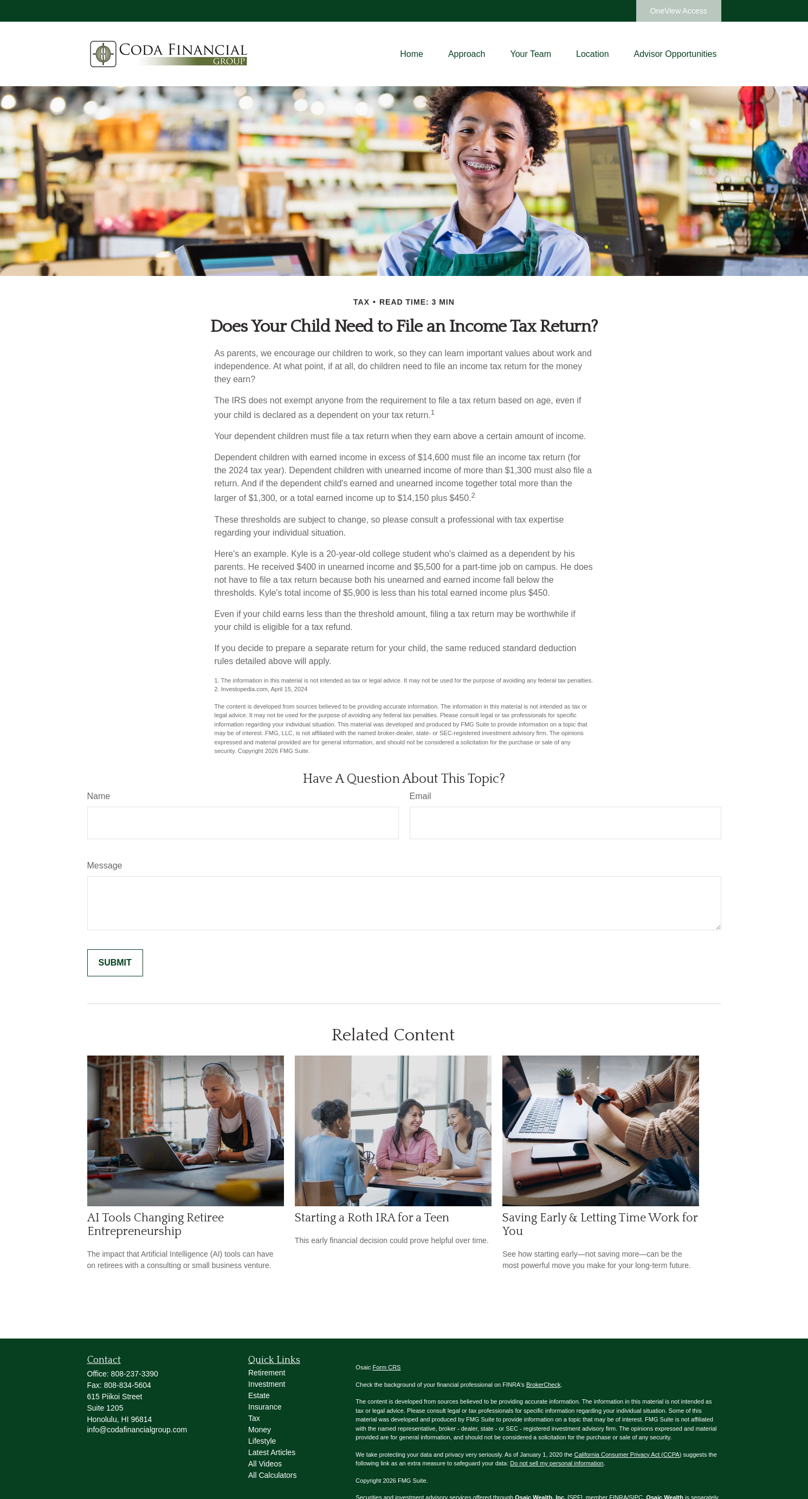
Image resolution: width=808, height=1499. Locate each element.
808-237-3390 (134, 1373)
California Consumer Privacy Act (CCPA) (627, 1454)
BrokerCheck (543, 1384)
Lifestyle (262, 1441)
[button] (412, 53)
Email (420, 796)
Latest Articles (271, 1452)
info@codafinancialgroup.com (137, 1429)
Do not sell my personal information (556, 1463)
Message (104, 865)
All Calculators (272, 1475)
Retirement (266, 1372)
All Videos (265, 1463)
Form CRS (387, 1367)
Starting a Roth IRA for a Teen (372, 1218)
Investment (266, 1384)
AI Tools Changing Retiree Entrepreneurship (155, 1224)
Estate (259, 1395)
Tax (254, 1418)
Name (99, 796)
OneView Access (678, 11)
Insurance (264, 1407)
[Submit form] (115, 962)
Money (259, 1429)
